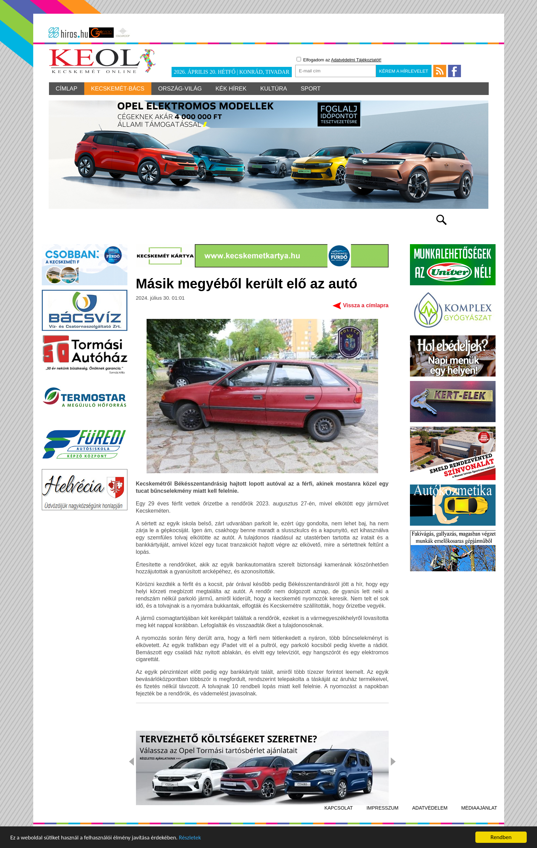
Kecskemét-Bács (118, 88)
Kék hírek (231, 88)
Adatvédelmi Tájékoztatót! (356, 59)
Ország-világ (180, 88)
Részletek (190, 837)
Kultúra (273, 88)
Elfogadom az (339, 59)
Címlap (66, 88)
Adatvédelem (430, 808)
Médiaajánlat (479, 808)
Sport (311, 88)
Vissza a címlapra (365, 305)
